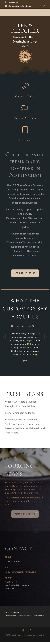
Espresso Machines (25, 118)
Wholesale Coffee (25, 96)
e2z (25, 638)
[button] (3, 336)
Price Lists (25, 140)
